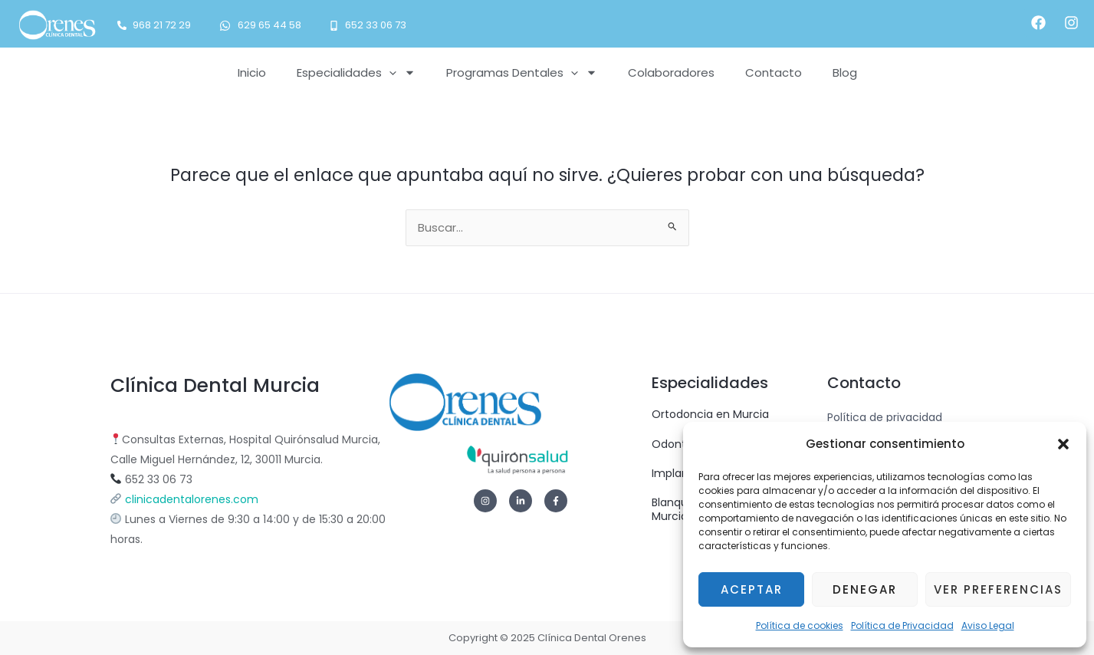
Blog (845, 72)
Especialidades (356, 72)
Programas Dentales (521, 72)
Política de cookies (799, 625)
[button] (1063, 444)
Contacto (773, 72)
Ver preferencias (998, 589)
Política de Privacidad (902, 625)
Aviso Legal (987, 625)
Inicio (252, 72)
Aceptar (752, 589)
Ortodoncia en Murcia (710, 414)
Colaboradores (671, 72)
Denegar (865, 589)
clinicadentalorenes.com (191, 499)
